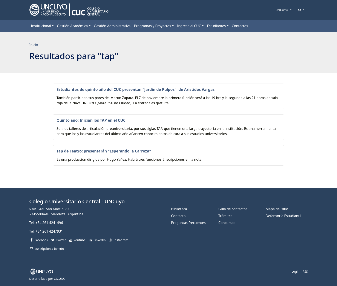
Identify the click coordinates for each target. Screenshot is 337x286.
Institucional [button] (41, 25)
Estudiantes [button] (216, 25)
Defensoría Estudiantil (283, 215)
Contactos (240, 25)
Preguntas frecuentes (188, 222)
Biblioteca (179, 209)
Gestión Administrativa (112, 25)
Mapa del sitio (277, 209)
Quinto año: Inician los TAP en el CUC (91, 120)
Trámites (225, 215)
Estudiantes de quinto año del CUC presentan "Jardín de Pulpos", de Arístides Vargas (135, 89)
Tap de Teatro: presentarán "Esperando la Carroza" (104, 151)
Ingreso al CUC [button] (189, 25)
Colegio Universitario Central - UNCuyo (77, 201)
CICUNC (59, 279)
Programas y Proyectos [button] (152, 25)
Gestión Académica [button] (72, 25)
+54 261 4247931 (49, 231)
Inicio (33, 44)
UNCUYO (282, 10)
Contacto (178, 215)
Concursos (226, 222)
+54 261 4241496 (49, 222)
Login (296, 271)
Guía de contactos (232, 209)
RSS (305, 271)
